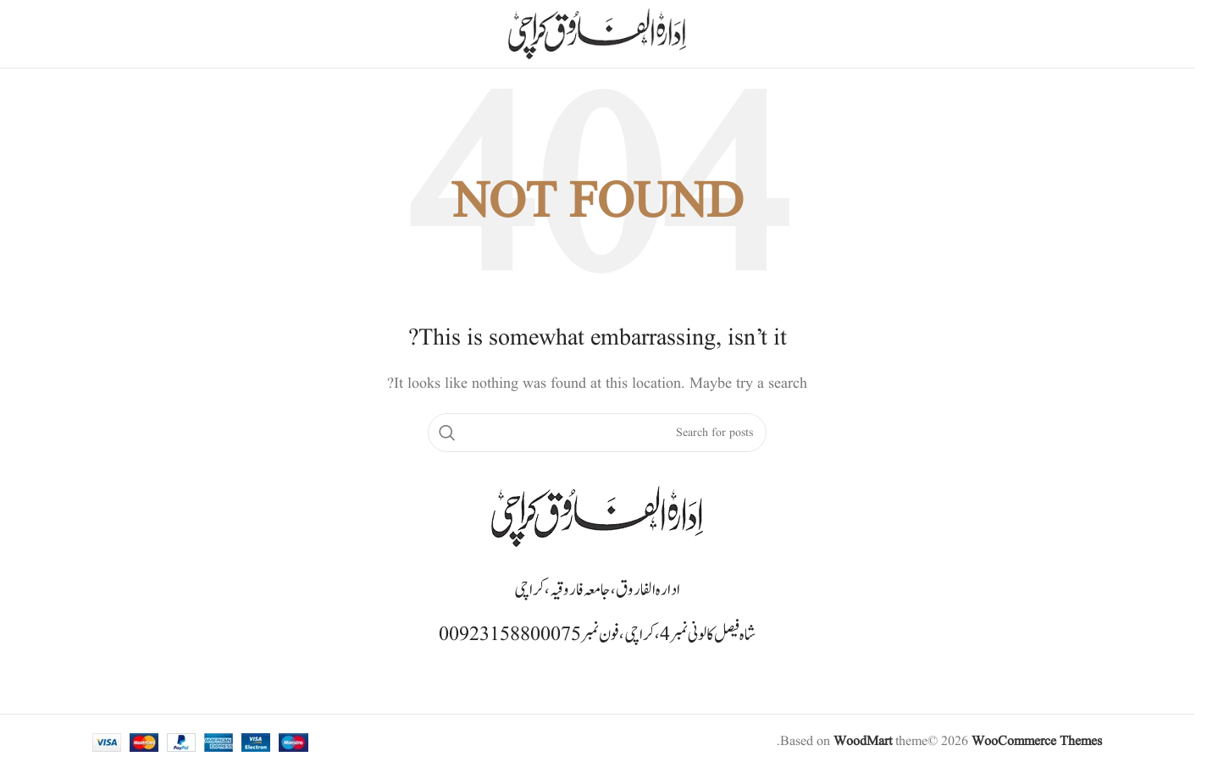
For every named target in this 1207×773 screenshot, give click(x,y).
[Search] (597, 432)
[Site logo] (597, 34)
